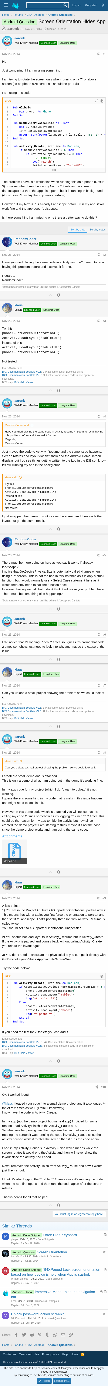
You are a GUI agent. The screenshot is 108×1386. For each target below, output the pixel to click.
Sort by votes (98, 229)
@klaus (7, 1103)
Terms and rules (29, 1354)
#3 (104, 321)
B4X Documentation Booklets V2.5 (21, 371)
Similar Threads (57, 29)
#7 (104, 685)
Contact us (9, 1354)
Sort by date (77, 229)
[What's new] (103, 5)
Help (65, 1354)
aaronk (13, 29)
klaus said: (11, 477)
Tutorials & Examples (47, 1301)
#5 (104, 555)
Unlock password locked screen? (37, 1314)
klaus (18, 305)
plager (14, 1239)
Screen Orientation (52, 1252)
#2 (104, 254)
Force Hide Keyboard (60, 1235)
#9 (104, 898)
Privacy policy (50, 1354)
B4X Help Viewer (24, 382)
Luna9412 (16, 1256)
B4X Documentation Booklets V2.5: (22, 375)
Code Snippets (45, 1239)
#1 (104, 54)
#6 (104, 634)
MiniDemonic (18, 1318)
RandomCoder (25, 239)
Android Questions (50, 1256)
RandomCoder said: (17, 425)
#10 (103, 1087)
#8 (104, 752)
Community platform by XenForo (34, 1362)
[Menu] (6, 5)
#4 (104, 416)
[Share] (98, 54)
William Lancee (19, 1278)
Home (74, 1354)
